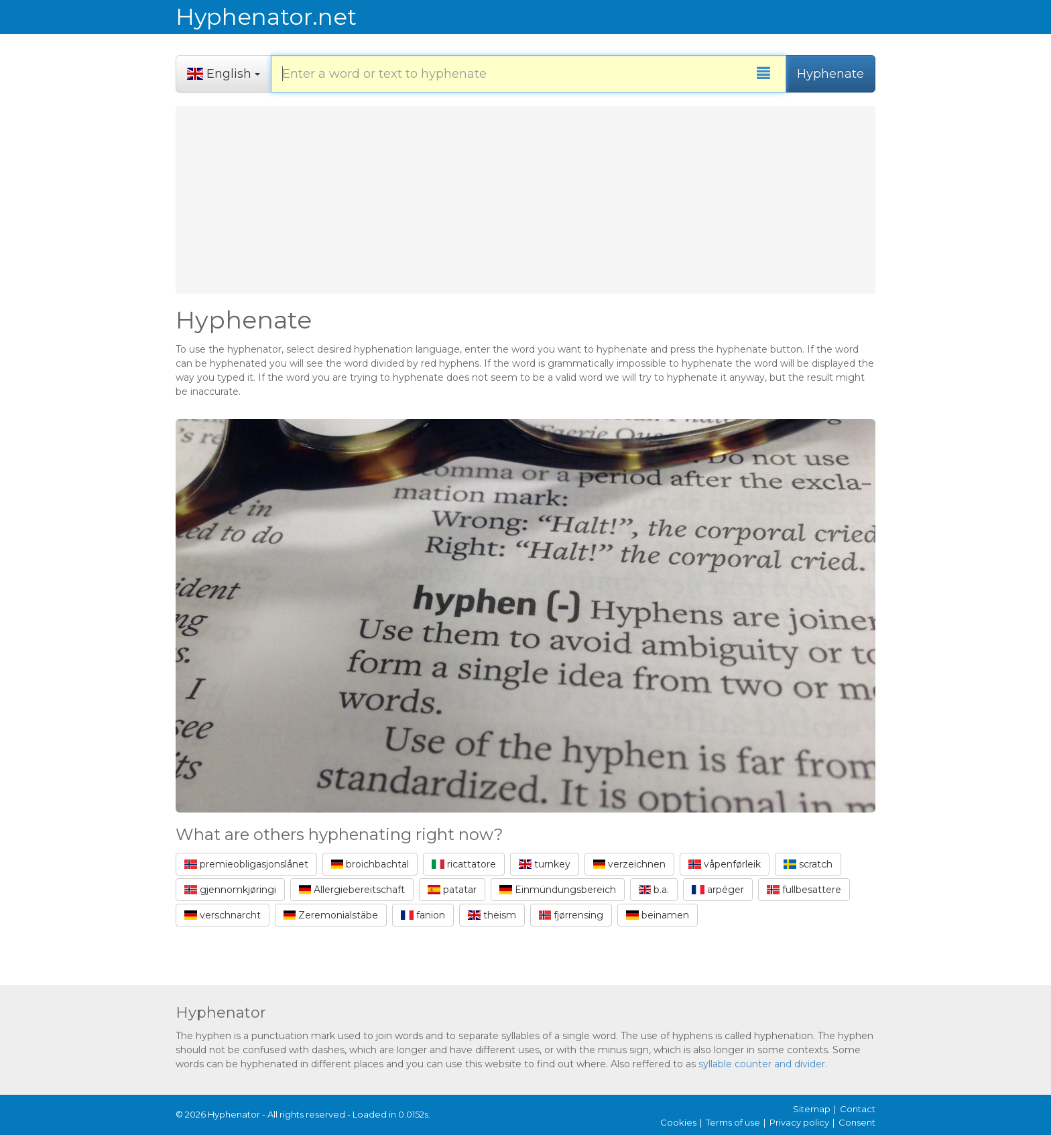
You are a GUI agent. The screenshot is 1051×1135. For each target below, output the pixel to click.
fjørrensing (571, 915)
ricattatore (464, 864)
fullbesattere (804, 890)
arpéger (718, 890)
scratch (808, 864)
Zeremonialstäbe (331, 915)
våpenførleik (724, 864)
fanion (423, 915)
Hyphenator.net (266, 17)
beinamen (657, 915)
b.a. (654, 890)
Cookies (678, 1122)
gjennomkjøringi (230, 890)
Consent (857, 1122)
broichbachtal (370, 864)
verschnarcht (222, 915)
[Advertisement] (525, 200)
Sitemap (811, 1108)
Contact (857, 1108)
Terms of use (733, 1122)
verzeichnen (629, 864)
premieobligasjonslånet (246, 864)
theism (492, 915)
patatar (452, 890)
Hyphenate (830, 73)
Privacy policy (799, 1122)
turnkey (544, 864)
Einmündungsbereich (557, 890)
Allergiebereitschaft (352, 890)
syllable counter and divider (761, 1064)
